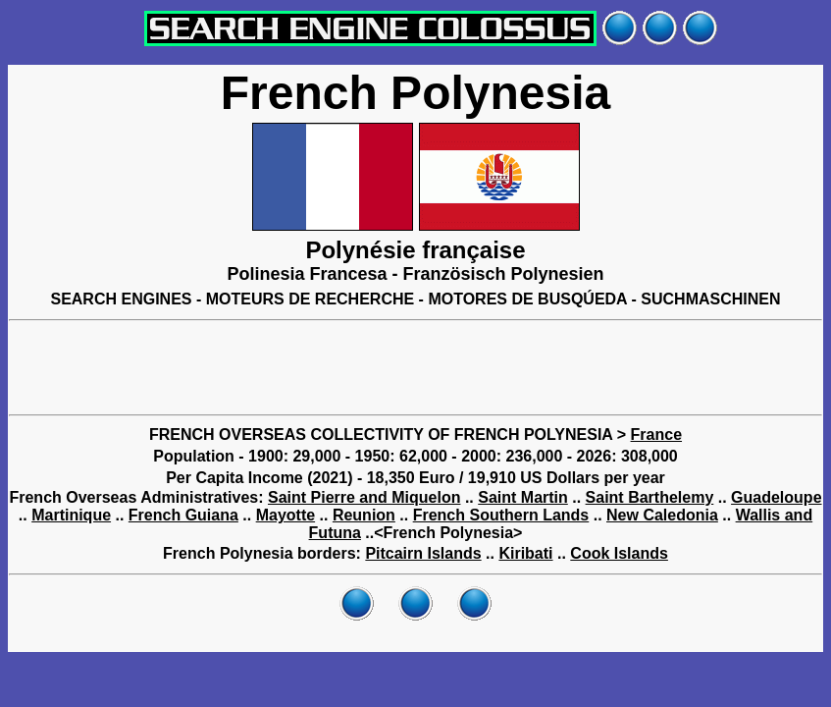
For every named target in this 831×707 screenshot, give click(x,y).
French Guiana (183, 515)
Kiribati (525, 553)
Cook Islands (619, 553)
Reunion (364, 515)
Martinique (71, 515)
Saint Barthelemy (650, 497)
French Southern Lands (501, 515)
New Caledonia (662, 515)
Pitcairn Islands (423, 553)
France (656, 434)
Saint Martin (523, 497)
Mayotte (285, 515)
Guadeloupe (776, 497)
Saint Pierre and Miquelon (364, 497)
